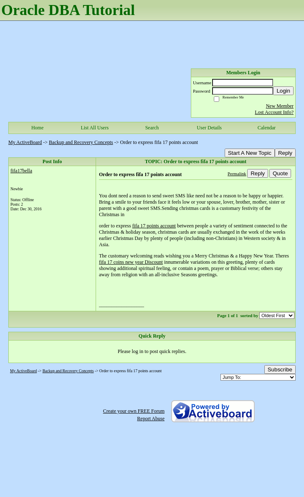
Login (283, 91)
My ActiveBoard (25, 142)
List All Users (95, 128)
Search (152, 128)
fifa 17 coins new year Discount (131, 262)
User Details (209, 128)
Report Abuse (151, 418)
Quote (280, 173)
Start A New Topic (249, 153)
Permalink (237, 173)
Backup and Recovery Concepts (81, 142)
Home (37, 128)
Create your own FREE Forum (134, 411)
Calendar (267, 128)
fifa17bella (21, 171)
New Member (280, 106)
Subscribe (280, 369)
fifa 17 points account (154, 226)
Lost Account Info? (274, 112)
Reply (285, 153)
